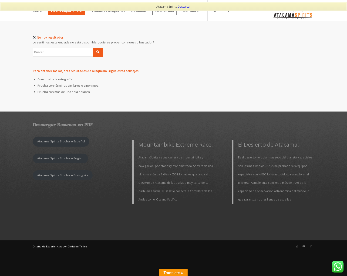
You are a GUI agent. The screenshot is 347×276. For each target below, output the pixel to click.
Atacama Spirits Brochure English (60, 158)
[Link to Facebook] (310, 246)
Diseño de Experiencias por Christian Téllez (60, 246)
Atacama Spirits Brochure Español (61, 141)
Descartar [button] (184, 7)
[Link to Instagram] (296, 246)
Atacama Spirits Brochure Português (62, 175)
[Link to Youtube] (303, 246)
